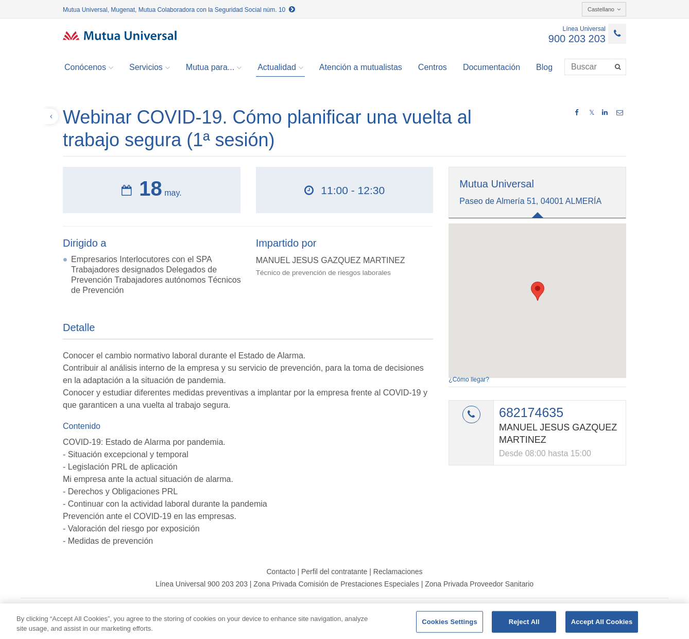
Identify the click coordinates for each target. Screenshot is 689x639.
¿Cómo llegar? (469, 379)
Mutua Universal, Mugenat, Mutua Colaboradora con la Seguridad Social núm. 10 (179, 9)
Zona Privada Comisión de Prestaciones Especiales (336, 584)
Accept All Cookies (602, 622)
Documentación (491, 67)
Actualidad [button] (280, 67)
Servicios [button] (149, 67)
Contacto (280, 571)
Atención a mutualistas (360, 67)
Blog (544, 67)
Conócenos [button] (88, 67)
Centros (432, 67)
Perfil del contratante (334, 571)
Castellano (604, 9)
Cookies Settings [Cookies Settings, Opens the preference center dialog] (449, 622)
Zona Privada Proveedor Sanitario (479, 584)
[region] (344, 621)
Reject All (524, 622)
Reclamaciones (398, 571)
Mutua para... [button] (214, 67)
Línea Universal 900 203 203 (202, 584)
